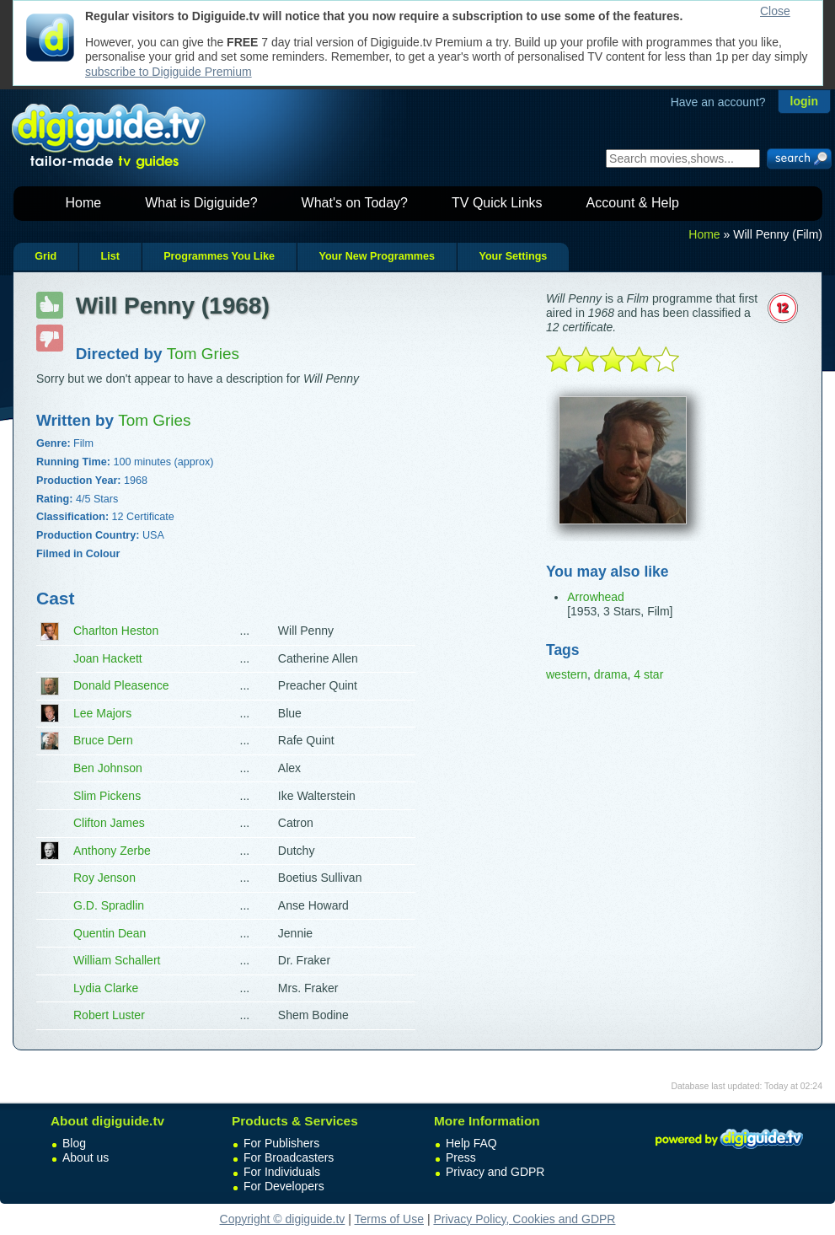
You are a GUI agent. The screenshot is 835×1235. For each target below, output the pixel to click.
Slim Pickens (107, 796)
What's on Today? (355, 203)
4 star (648, 674)
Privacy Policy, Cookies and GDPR (524, 1219)
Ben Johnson (107, 768)
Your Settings (513, 256)
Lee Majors (102, 713)
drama (611, 674)
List (109, 256)
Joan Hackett (107, 658)
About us (85, 1157)
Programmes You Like (219, 256)
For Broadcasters (289, 1157)
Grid (45, 256)
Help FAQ (471, 1143)
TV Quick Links (497, 203)
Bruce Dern (103, 740)
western (566, 674)
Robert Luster (109, 1015)
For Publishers (281, 1143)
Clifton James (109, 823)
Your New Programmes (376, 256)
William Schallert (116, 960)
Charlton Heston (115, 630)
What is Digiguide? (201, 203)
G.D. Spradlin (108, 905)
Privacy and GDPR (495, 1172)
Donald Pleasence (121, 685)
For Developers (284, 1186)
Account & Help (632, 203)
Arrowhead (595, 597)
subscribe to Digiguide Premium (168, 71)
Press (461, 1157)
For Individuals (282, 1172)
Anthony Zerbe (112, 850)
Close (775, 11)
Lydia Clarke (105, 988)
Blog (74, 1143)
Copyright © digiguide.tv (282, 1219)
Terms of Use (389, 1219)
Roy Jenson (104, 877)
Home (84, 203)
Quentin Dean (109, 933)
